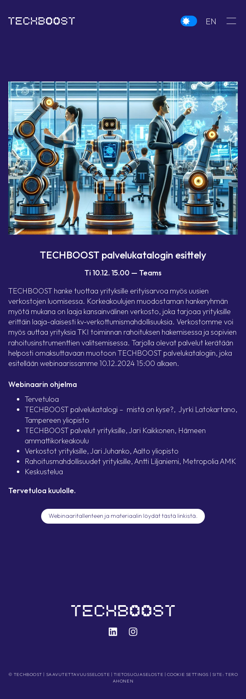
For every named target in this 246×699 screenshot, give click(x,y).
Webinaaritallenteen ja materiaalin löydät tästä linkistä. (123, 516)
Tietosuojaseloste (138, 674)
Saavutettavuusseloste (78, 674)
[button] (231, 20)
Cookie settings (188, 674)
